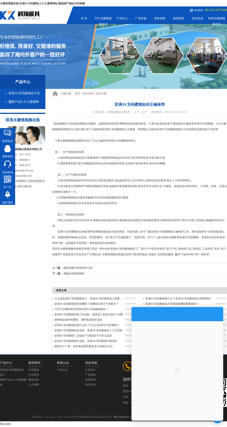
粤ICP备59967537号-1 (126, 417)
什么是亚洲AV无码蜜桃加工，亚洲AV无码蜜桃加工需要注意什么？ (89, 298)
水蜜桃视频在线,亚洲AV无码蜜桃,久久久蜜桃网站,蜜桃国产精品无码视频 (42, 3)
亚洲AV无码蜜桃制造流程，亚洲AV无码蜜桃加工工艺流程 (88, 330)
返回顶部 (7, 202)
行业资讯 (33, 374)
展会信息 (33, 379)
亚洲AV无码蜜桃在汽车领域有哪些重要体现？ (172, 303)
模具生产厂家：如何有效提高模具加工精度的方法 (83, 346)
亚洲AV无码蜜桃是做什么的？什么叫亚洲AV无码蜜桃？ (87, 325)
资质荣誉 (90, 379)
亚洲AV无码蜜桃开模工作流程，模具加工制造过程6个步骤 (88, 314)
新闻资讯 (178, 18)
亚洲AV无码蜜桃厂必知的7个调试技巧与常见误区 (83, 335)
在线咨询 (7, 172)
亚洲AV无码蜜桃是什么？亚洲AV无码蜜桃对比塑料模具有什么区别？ (180, 298)
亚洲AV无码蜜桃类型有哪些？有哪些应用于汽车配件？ (86, 303)
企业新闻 (33, 369)
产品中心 (122, 18)
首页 (77, 93)
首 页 (84, 18)
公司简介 (90, 369)
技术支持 (197, 18)
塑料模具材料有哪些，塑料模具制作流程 (78, 319)
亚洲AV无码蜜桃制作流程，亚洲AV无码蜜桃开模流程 (85, 341)
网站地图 (5, 424)
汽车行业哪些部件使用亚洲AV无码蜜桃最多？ (81, 309)
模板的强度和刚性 (74, 273)
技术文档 (101, 93)
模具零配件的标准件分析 (78, 267)
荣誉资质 (160, 18)
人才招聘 (33, 384)
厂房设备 (141, 18)
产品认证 (62, 369)
